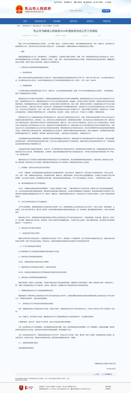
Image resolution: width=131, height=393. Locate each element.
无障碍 (108, 2)
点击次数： (85, 35)
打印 (97, 374)
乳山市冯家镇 (47, 26)
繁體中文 (68, 2)
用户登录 (58, 2)
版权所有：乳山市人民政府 (47, 386)
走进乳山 (90, 21)
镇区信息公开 (36, 26)
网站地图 (108, 386)
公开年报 (56, 26)
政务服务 (57, 21)
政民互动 (73, 21)
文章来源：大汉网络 (60, 35)
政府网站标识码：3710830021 (48, 389)
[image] (106, 10)
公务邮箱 (78, 2)
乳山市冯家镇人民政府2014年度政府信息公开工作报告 (65, 30)
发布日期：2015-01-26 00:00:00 (30, 35)
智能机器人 (88, 2)
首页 (23, 21)
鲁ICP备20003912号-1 (63, 389)
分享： (100, 35)
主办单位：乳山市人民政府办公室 (66, 386)
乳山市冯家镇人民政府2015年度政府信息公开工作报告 (29, 378)
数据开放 (107, 21)
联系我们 (108, 389)
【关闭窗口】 (108, 374)
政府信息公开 (40, 21)
